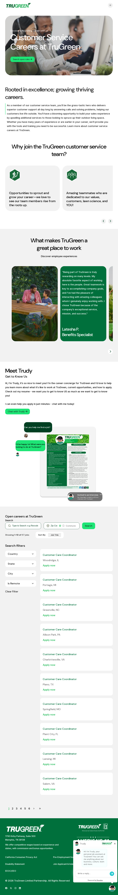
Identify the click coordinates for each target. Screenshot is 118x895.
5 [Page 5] (25, 808)
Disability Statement (15, 864)
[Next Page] (34, 808)
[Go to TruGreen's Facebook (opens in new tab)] (6, 888)
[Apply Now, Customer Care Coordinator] (50, 565)
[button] (60, 526)
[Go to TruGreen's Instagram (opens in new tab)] (15, 888)
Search (88, 525)
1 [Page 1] (8, 808)
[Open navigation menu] (110, 5)
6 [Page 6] (29, 808)
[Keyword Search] (25, 525)
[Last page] (39, 808)
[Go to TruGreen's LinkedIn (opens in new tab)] (20, 888)
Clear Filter (11, 591)
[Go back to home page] (18, 5)
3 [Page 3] (16, 808)
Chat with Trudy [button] (17, 411)
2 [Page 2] (12, 808)
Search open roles (22, 59)
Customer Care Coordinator (60, 555)
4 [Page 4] (21, 808)
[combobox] (54, 525)
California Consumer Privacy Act (21, 857)
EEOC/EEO (10, 871)
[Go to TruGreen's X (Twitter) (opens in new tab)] (11, 888)
